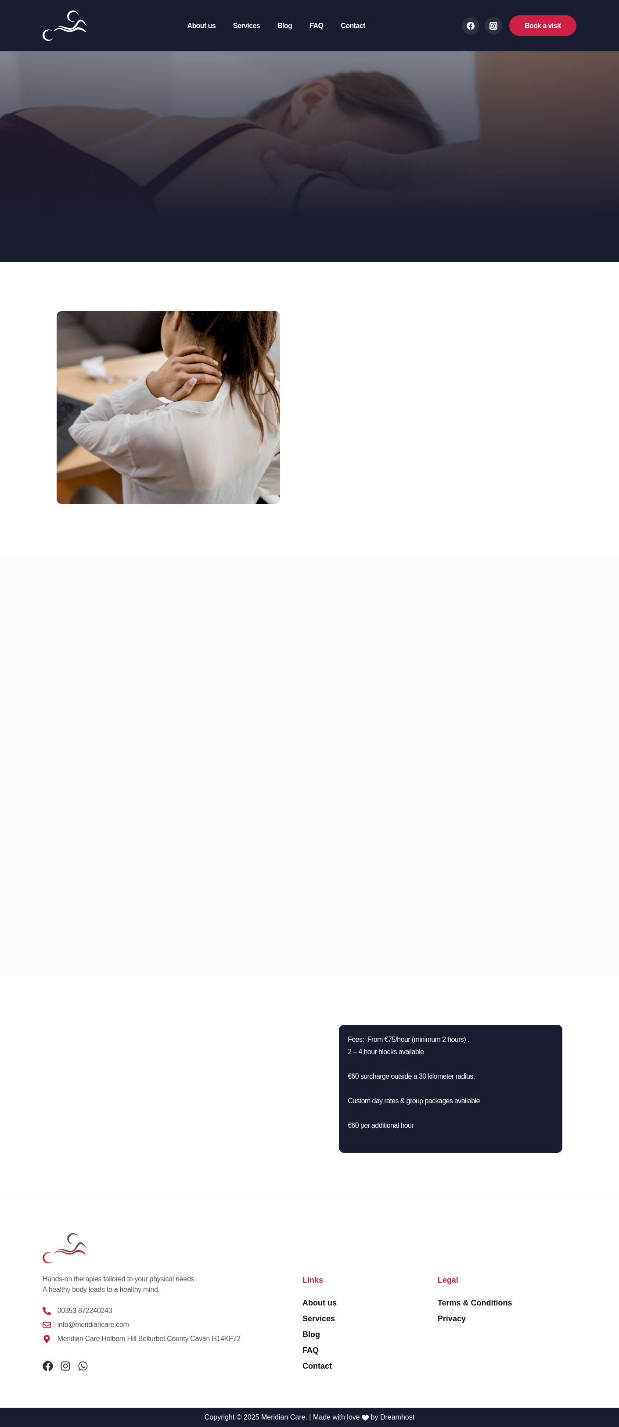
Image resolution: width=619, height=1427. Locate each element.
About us (201, 25)
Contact (353, 25)
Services (246, 25)
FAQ (316, 25)
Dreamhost (397, 1417)
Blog (284, 25)
